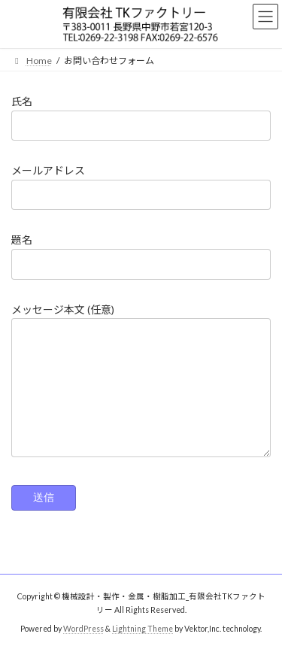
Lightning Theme (142, 628)
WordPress (83, 628)
